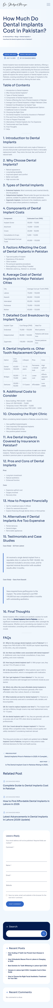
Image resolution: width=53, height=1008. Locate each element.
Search (43, 933)
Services (8, 942)
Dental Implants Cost (27, 54)
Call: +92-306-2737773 (10, 983)
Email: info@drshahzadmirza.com (14, 986)
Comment (10, 847)
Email (8, 875)
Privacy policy (27, 998)
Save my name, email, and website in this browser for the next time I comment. (27, 896)
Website (9, 885)
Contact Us (8, 948)
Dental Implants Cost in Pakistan (25, 619)
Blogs (7, 945)
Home (7, 936)
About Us (8, 939)
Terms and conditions (26, 996)
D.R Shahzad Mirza (29, 58)
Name (8, 865)
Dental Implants (10, 54)
